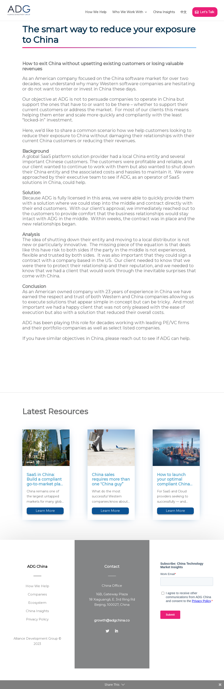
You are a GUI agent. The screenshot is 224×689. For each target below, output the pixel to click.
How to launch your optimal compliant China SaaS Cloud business (173, 500)
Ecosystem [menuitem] (37, 623)
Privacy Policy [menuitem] (37, 640)
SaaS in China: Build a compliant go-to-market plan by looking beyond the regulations (45, 500)
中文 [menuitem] (183, 12)
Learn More (45, 531)
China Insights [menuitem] (164, 12)
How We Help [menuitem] (96, 12)
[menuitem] (129, 14)
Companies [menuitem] (37, 615)
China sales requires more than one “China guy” (111, 500)
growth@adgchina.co (112, 641)
